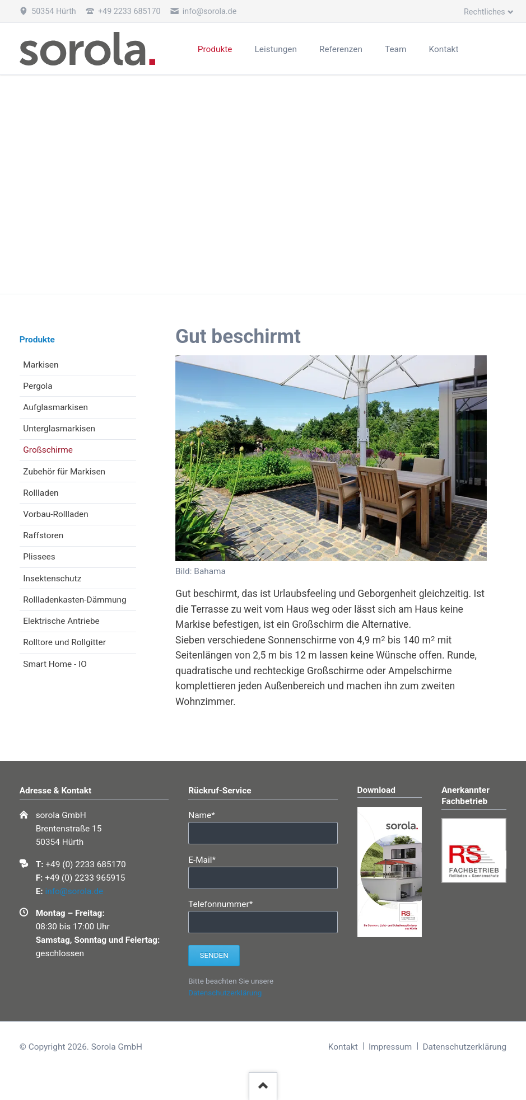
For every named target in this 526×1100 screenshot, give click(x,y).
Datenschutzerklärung (225, 993)
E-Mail (207, 859)
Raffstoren (43, 535)
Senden (213, 955)
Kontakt (343, 1047)
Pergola (37, 386)
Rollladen (40, 493)
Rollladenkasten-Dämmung (74, 600)
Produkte (37, 340)
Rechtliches (484, 11)
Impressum (390, 1047)
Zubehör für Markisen (64, 472)
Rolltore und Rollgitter (64, 642)
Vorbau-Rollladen (55, 514)
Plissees (39, 557)
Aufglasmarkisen (55, 407)
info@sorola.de (74, 891)
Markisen (40, 365)
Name (207, 814)
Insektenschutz (52, 578)
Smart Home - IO (55, 664)
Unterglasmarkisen (59, 429)
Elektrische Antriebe (61, 621)
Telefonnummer (220, 903)
